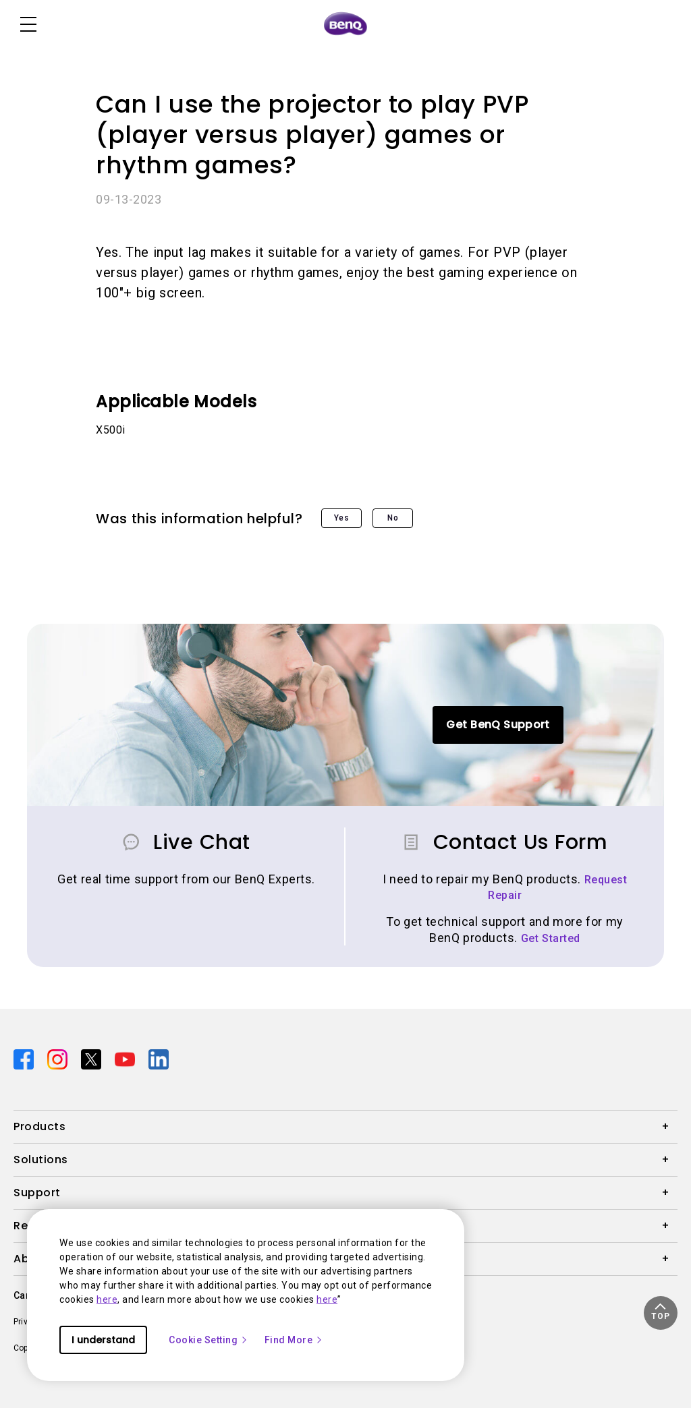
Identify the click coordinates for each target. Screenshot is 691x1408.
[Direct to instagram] (58, 1058)
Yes (342, 518)
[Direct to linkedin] (158, 1058)
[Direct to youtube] (126, 1058)
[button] (661, 1313)
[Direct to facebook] (24, 1058)
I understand (103, 1340)
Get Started (550, 938)
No (392, 518)
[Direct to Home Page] (345, 24)
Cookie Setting (208, 1339)
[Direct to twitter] (92, 1058)
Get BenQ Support (497, 724)
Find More (294, 1339)
